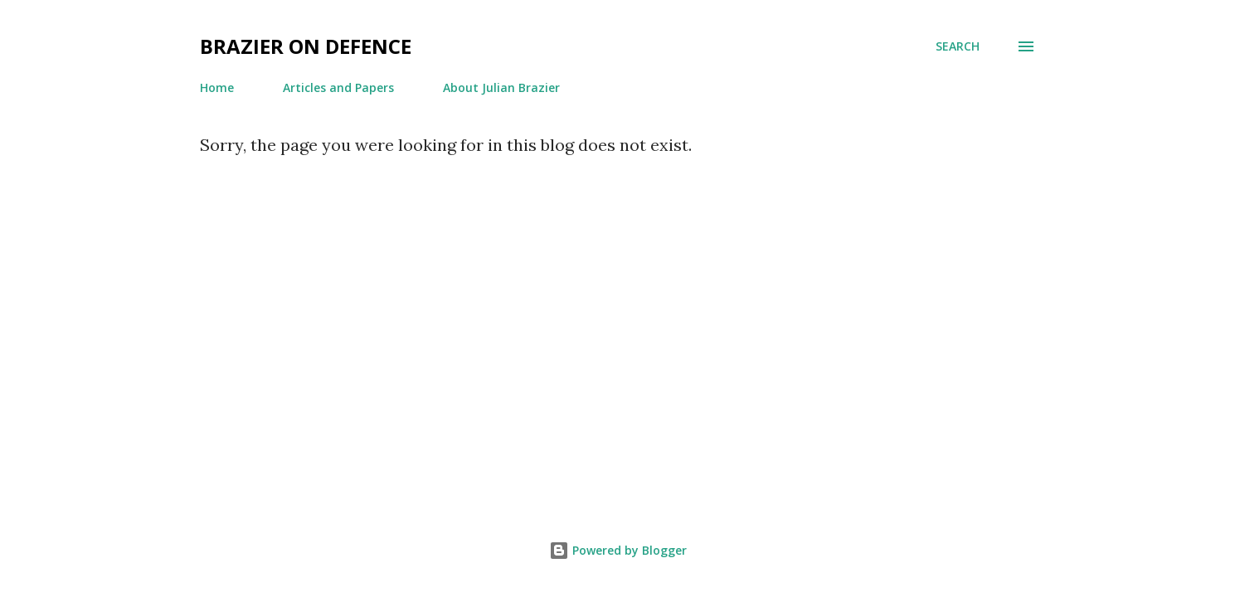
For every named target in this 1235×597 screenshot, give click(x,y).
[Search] (958, 46)
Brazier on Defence (305, 46)
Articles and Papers (338, 87)
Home (217, 87)
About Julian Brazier (501, 87)
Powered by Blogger (618, 550)
